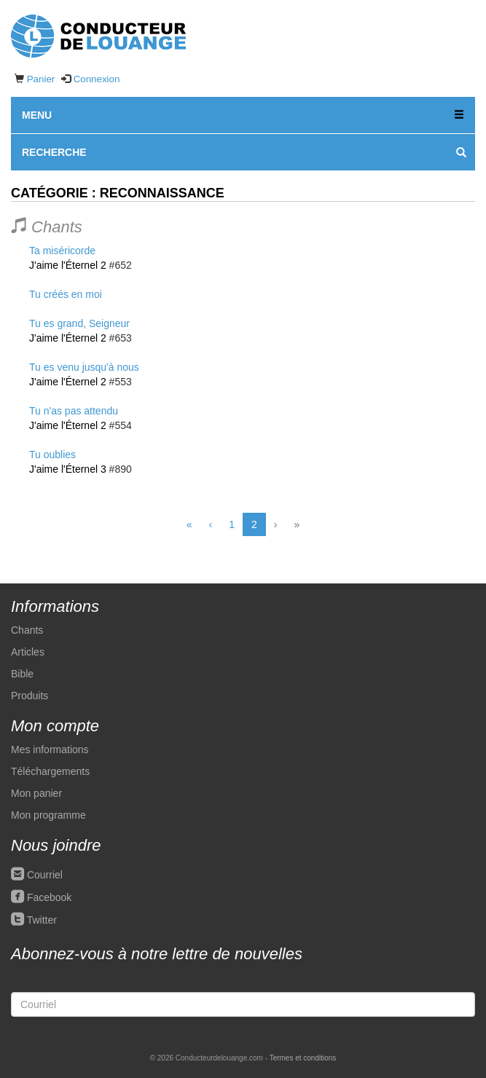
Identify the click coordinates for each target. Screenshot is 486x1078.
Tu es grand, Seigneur (79, 323)
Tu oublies (52, 454)
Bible (22, 674)
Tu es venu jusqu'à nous (84, 367)
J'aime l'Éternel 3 (67, 469)
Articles (27, 652)
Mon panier (36, 793)
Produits (29, 695)
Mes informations (50, 749)
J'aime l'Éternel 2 (67, 265)
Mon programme (48, 815)
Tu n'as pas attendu (73, 411)
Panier (41, 79)
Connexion (97, 79)
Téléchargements (50, 771)
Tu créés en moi (65, 294)
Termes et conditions (303, 1058)
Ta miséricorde (62, 250)
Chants (27, 630)
